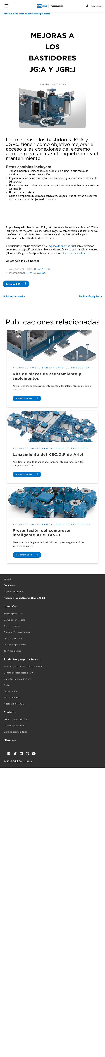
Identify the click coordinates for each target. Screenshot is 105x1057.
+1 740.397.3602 (36, 272)
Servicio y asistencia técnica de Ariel (23, 666)
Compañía (10, 606)
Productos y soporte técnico (22, 659)
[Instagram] (27, 754)
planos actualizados (73, 253)
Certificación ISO (13, 638)
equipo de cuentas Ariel (62, 246)
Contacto (10, 712)
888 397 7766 (41, 269)
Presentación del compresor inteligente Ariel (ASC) (42, 532)
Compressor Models (14, 620)
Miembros (10, 740)
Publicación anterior (14, 296)
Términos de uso (12, 651)
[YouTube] (34, 754)
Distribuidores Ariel (14, 725)
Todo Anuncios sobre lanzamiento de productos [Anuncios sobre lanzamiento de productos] (27, 14)
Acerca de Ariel (12, 626)
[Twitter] (15, 754)
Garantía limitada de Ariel (17, 679)
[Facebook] (8, 754)
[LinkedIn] (21, 754)
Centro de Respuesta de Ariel (19, 672)
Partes (7, 685)
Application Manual (14, 703)
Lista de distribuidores (15, 732)
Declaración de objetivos (17, 632)
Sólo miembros (12, 697)
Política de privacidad (15, 644)
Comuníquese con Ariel (16, 719)
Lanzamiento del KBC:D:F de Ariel (48, 454)
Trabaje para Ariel (13, 613)
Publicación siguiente (90, 296)
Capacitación (11, 691)
